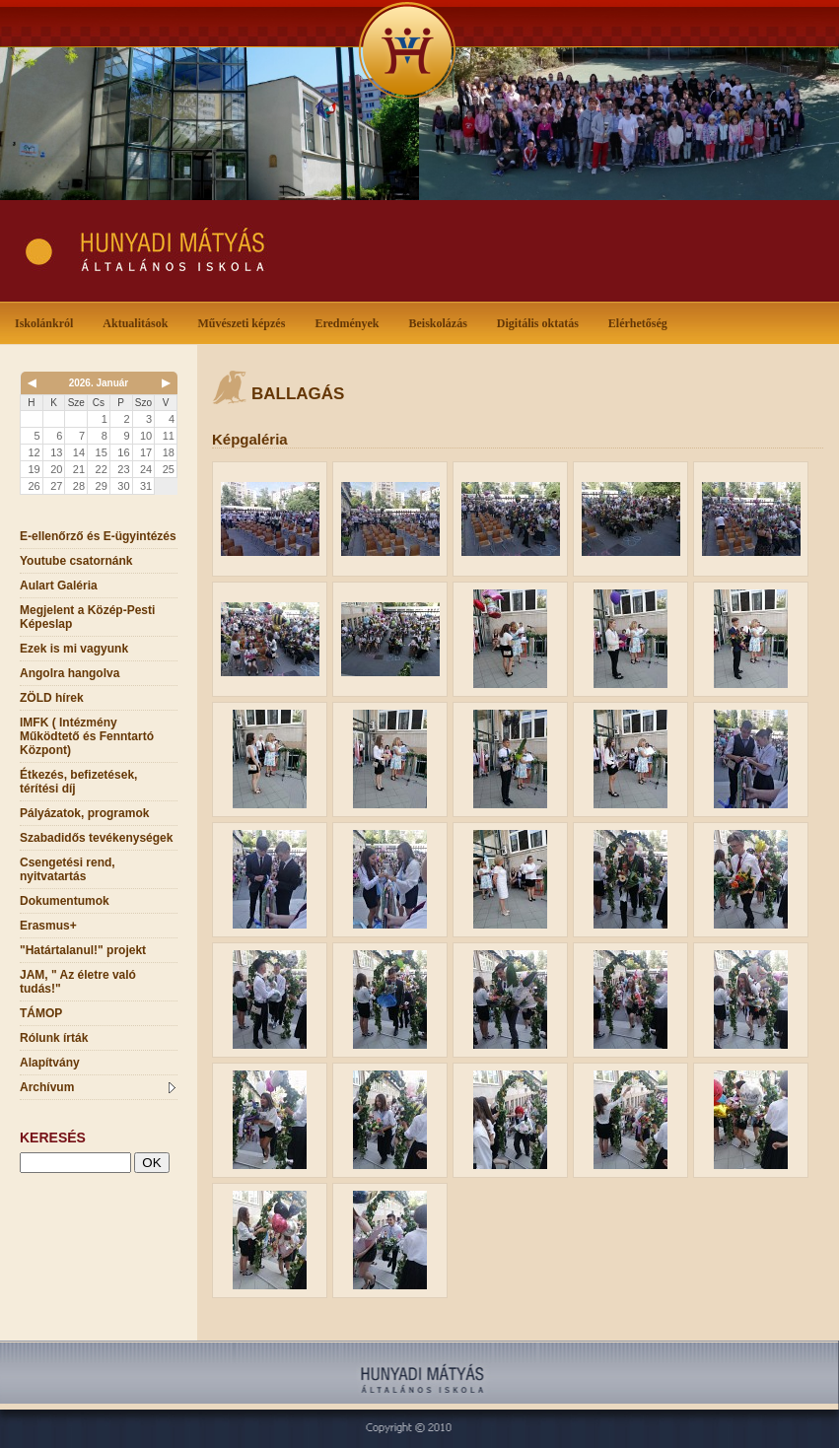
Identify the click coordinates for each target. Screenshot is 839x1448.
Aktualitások (139, 321)
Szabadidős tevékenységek (96, 838)
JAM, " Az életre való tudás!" (78, 982)
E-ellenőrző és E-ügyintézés (98, 536)
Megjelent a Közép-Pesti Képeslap (87, 617)
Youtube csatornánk (76, 561)
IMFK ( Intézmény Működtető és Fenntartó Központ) (87, 736)
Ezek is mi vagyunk (74, 648)
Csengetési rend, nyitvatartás (67, 869)
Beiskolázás (441, 321)
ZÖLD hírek (52, 698)
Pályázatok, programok (84, 813)
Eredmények (350, 321)
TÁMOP (41, 1013)
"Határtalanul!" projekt (83, 950)
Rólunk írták (54, 1038)
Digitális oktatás (538, 323)
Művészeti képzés (245, 321)
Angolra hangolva (69, 673)
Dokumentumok (64, 901)
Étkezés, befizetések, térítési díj (78, 781)
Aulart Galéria (59, 585)
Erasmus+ (48, 925)
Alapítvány (50, 1062)
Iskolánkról (48, 321)
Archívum (97, 1087)
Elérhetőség (637, 323)
